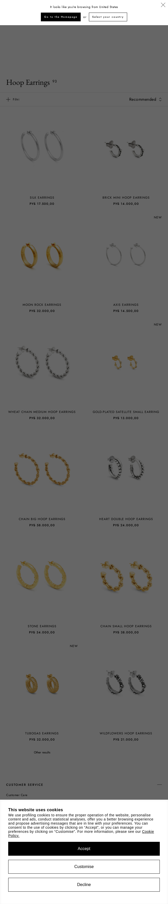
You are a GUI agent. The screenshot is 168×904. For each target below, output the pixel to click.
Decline (84, 884)
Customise (84, 866)
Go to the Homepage (60, 17)
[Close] (163, 5)
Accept (84, 848)
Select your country (108, 17)
